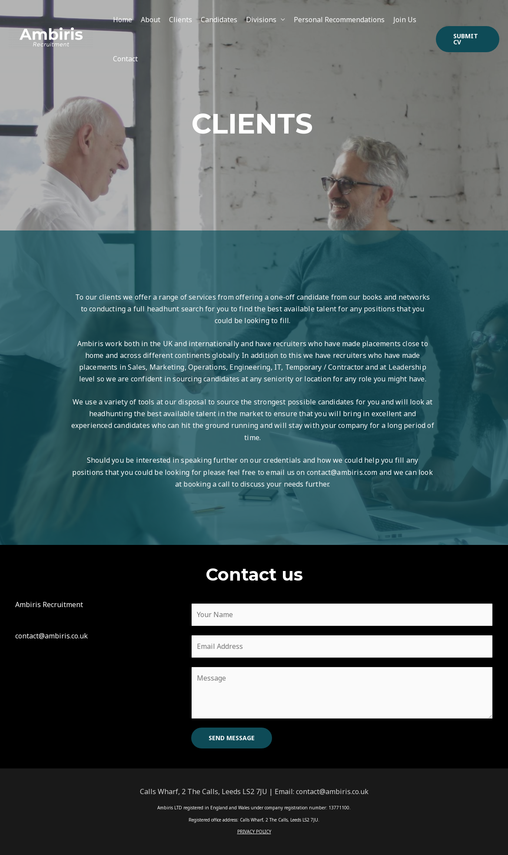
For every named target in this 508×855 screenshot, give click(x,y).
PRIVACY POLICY (254, 831)
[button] (468, 39)
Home (122, 19)
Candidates (219, 19)
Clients (180, 19)
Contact (125, 58)
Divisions (261, 19)
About (150, 19)
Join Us (404, 19)
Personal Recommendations (339, 19)
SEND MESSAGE (232, 738)
